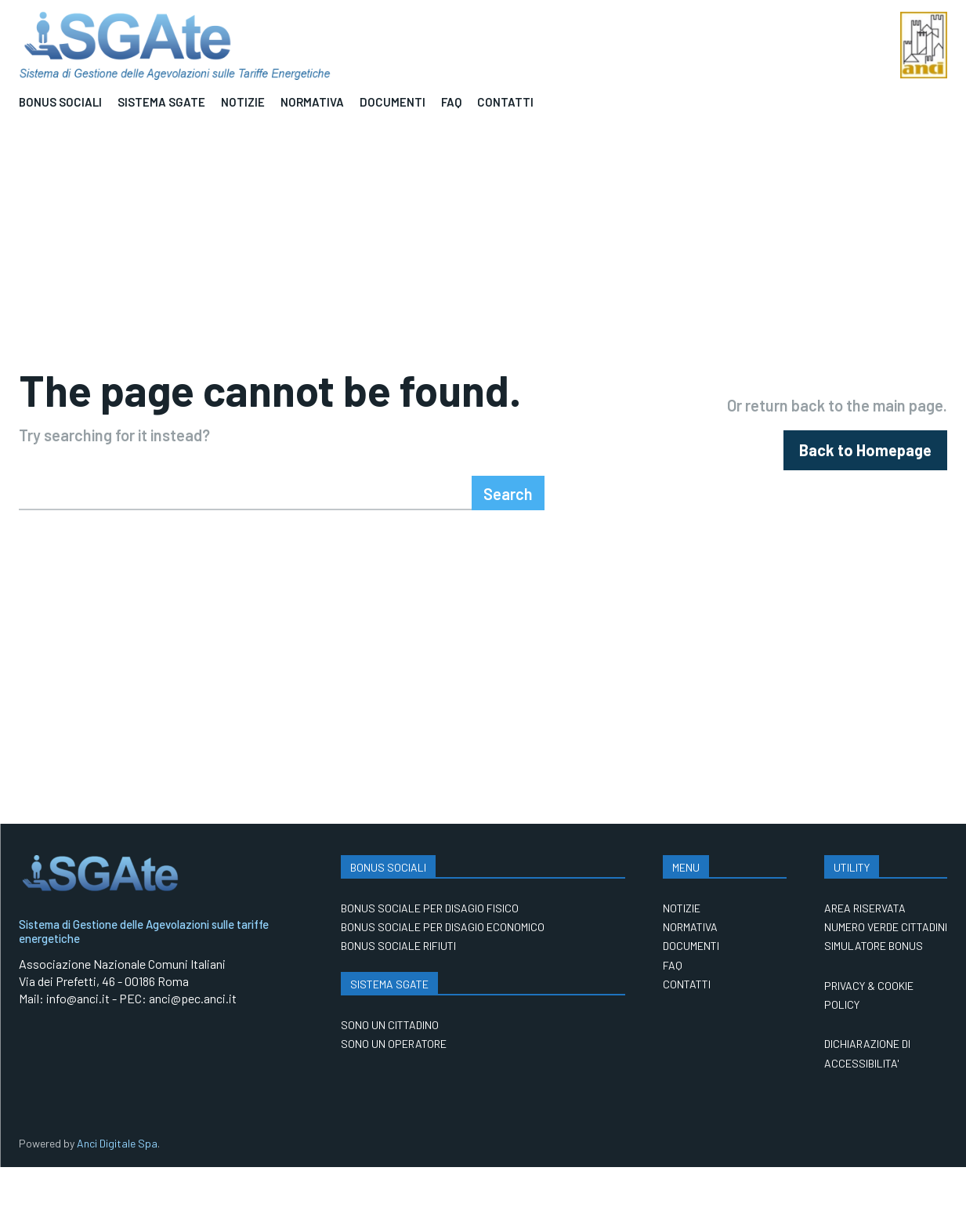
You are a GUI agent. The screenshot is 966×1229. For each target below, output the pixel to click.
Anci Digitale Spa (117, 1205)
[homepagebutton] (865, 482)
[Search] (508, 555)
